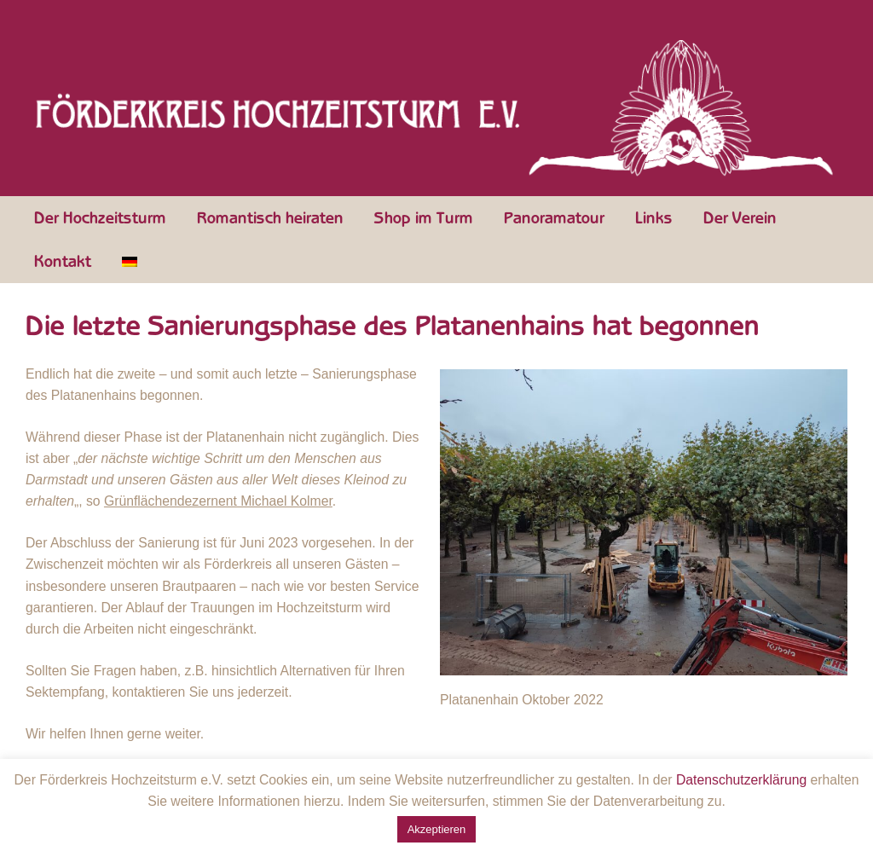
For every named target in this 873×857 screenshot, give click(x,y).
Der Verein (740, 218)
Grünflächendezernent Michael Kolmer (218, 501)
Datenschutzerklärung (741, 780)
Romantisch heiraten (270, 218)
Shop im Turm (423, 218)
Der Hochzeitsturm (100, 218)
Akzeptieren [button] (437, 829)
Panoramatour (554, 218)
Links (654, 218)
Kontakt (62, 261)
